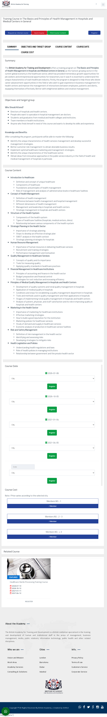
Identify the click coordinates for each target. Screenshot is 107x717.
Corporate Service (79, 671)
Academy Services (15, 667)
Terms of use (77, 662)
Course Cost (27, 52)
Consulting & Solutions (17, 671)
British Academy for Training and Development (30, 68)
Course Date (82, 47)
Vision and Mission (16, 657)
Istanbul (43, 671)
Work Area (12, 662)
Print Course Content (58, 32)
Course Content (63, 47)
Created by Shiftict (61, 707)
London (43, 657)
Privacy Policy (77, 657)
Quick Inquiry (39, 32)
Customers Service (80, 667)
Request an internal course (18, 32)
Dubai (42, 667)
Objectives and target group (36, 47)
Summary (12, 47)
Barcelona (44, 662)
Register (94, 32)
